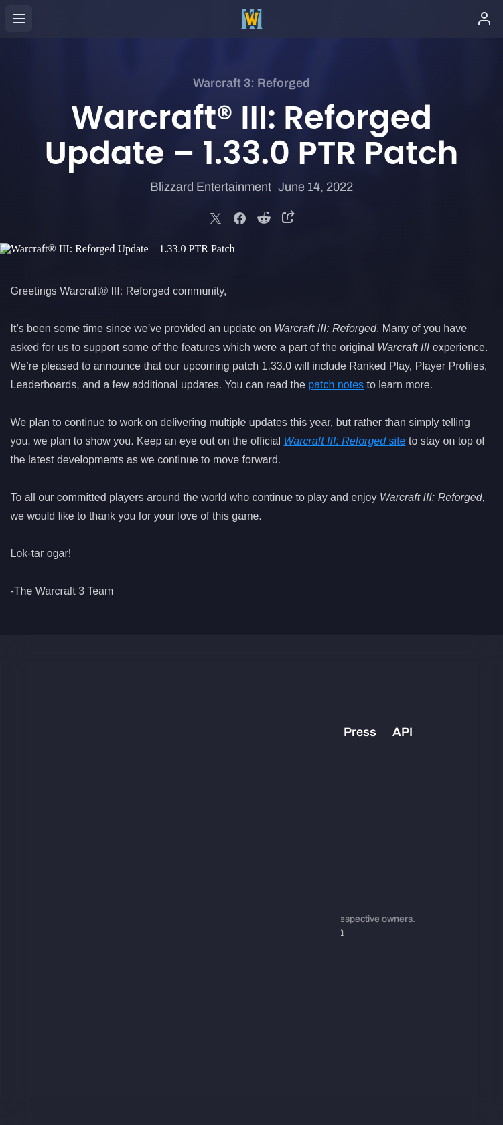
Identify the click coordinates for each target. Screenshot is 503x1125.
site (344, 441)
